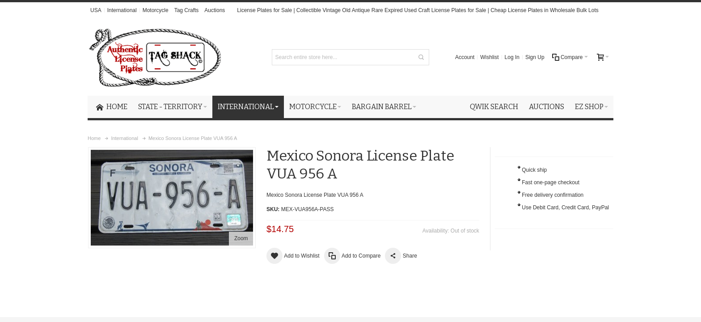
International (122, 10)
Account (464, 57)
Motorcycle (156, 10)
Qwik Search (494, 106)
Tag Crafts (186, 10)
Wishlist (489, 57)
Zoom (241, 238)
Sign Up (535, 57)
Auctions (214, 10)
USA (95, 10)
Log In (512, 57)
